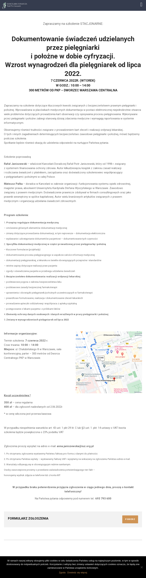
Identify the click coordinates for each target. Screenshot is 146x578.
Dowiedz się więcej (77, 572)
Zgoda (62, 572)
